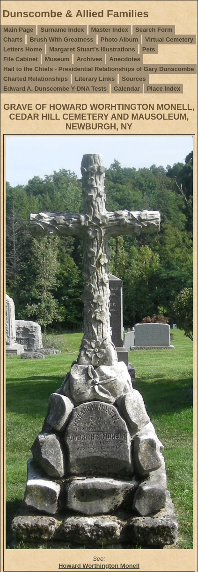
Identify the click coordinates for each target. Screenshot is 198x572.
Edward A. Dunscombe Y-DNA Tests (55, 88)
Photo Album (119, 39)
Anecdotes (124, 59)
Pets (148, 49)
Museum (57, 59)
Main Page (18, 29)
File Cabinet (20, 59)
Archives (89, 59)
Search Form (153, 29)
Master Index (109, 29)
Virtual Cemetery (169, 39)
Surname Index (62, 29)
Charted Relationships (35, 78)
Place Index (164, 88)
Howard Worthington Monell (99, 565)
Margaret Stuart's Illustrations (92, 49)
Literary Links (95, 78)
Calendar (127, 88)
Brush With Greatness (61, 39)
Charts (12, 39)
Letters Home (22, 49)
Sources (134, 78)
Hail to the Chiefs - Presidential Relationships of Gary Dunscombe (98, 68)
